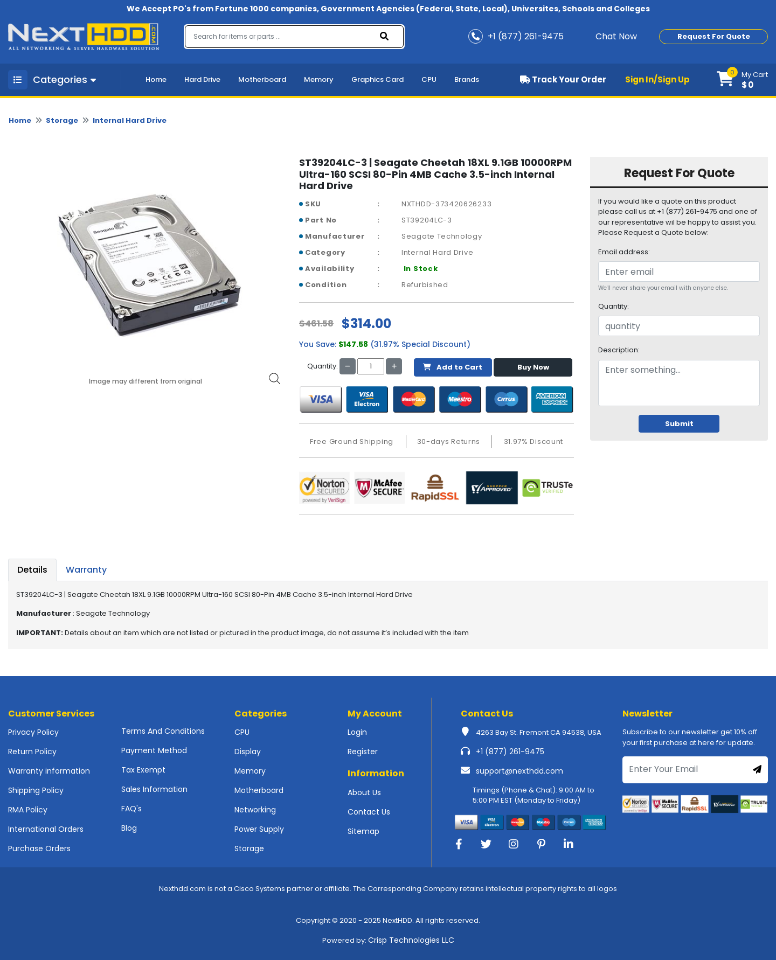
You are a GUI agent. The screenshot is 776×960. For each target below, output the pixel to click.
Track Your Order (563, 79)
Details (32, 570)
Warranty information (49, 771)
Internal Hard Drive (130, 120)
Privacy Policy (33, 732)
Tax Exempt (143, 769)
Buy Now (533, 367)
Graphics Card (377, 79)
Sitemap (363, 831)
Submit (679, 424)
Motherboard (262, 79)
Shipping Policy (36, 790)
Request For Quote (713, 36)
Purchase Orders (39, 848)
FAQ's (131, 808)
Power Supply (259, 829)
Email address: (624, 252)
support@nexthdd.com (519, 771)
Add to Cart (452, 367)
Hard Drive (202, 79)
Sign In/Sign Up (657, 79)
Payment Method (154, 750)
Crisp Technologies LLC (411, 940)
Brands (466, 79)
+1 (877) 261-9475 (510, 751)
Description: (619, 350)
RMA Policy (27, 809)
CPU (428, 79)
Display (247, 751)
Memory (319, 79)
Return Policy (32, 751)
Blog (129, 828)
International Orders (46, 829)
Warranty (86, 570)
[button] (742, 80)
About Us (364, 792)
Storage (62, 120)
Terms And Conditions (163, 731)
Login (357, 732)
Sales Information (154, 789)
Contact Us (369, 811)
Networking (255, 809)
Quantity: (613, 306)
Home (156, 79)
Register (363, 751)
